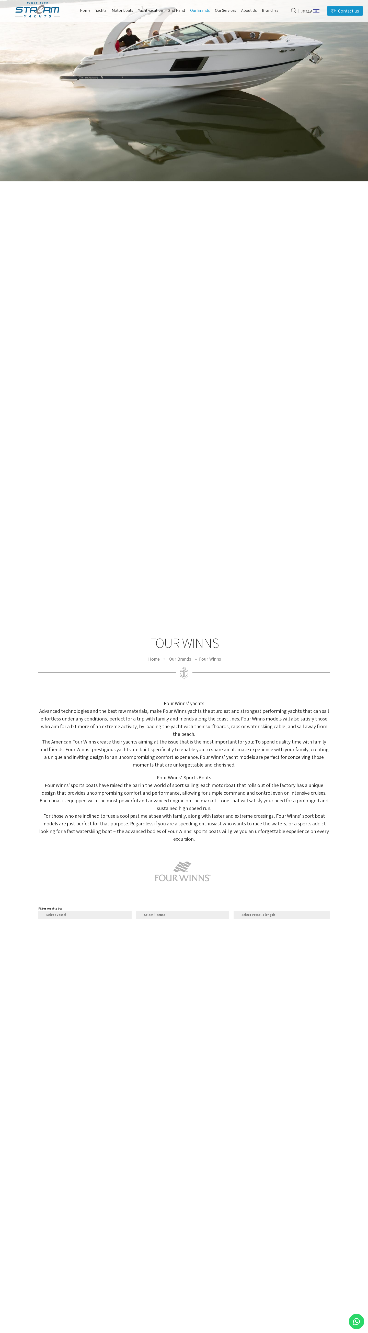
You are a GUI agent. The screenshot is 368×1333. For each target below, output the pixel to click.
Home (154, 659)
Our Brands (180, 659)
